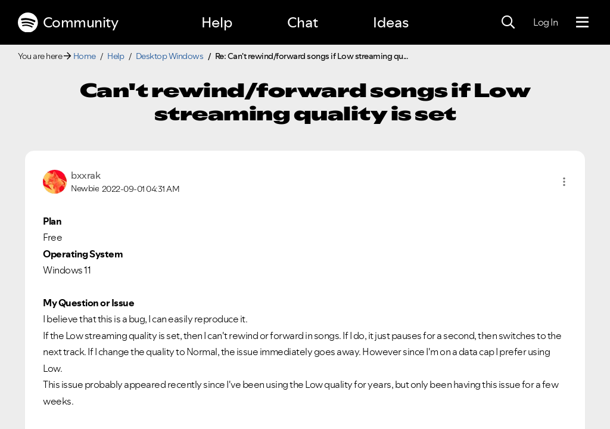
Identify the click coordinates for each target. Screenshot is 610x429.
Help (216, 22)
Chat (302, 22)
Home (84, 56)
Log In (545, 22)
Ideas (391, 22)
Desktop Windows (170, 56)
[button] (564, 182)
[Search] (508, 22)
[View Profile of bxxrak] (85, 175)
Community (68, 23)
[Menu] (582, 22)
